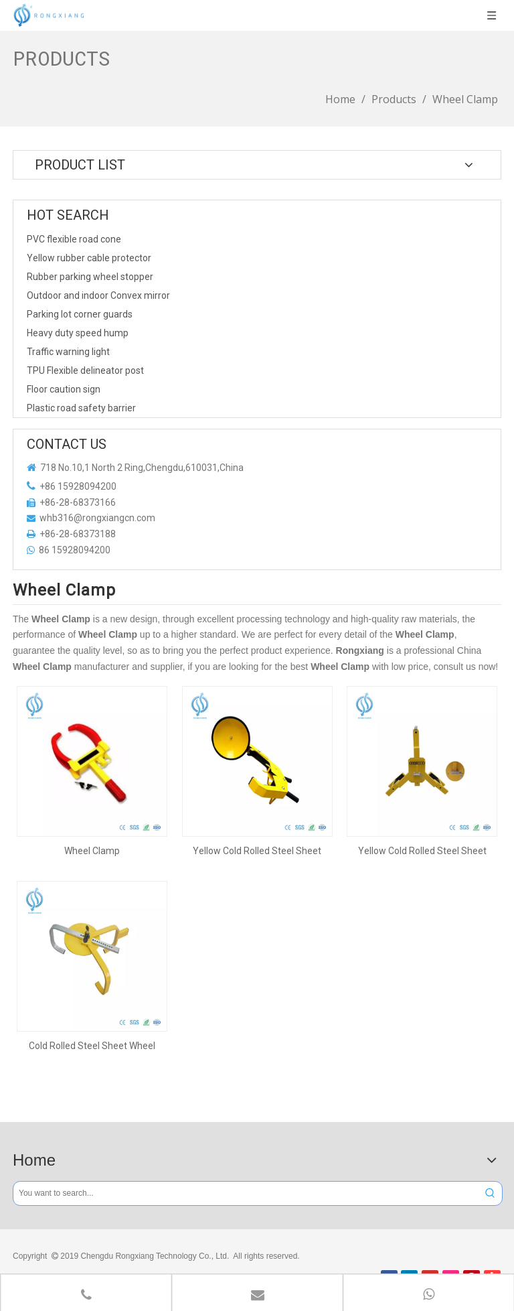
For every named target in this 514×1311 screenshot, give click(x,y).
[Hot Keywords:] (490, 1193)
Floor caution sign (63, 389)
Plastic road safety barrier (81, 408)
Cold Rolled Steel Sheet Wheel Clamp (92, 1045)
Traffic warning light (68, 351)
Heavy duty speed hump (77, 333)
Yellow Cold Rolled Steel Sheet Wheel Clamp (257, 850)
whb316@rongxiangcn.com (97, 517)
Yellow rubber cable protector (89, 258)
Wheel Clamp (92, 850)
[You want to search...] (246, 1193)
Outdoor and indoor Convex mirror (98, 295)
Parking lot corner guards (80, 314)
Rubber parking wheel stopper (90, 276)
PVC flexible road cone (74, 239)
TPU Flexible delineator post (85, 370)
